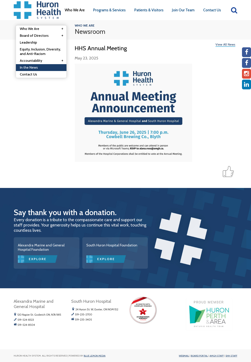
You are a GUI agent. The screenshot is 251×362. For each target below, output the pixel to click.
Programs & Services (109, 10)
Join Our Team (183, 10)
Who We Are (75, 10)
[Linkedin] (246, 84)
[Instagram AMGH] (246, 74)
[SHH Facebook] (246, 63)
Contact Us (212, 10)
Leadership (28, 42)
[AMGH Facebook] (246, 52)
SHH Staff (231, 355)
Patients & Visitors (149, 10)
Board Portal (199, 355)
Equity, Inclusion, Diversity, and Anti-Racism (40, 51)
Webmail (184, 355)
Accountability (43, 60)
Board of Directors (43, 35)
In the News (29, 67)
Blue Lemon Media (94, 355)
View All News (225, 44)
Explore (37, 259)
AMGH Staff (217, 355)
